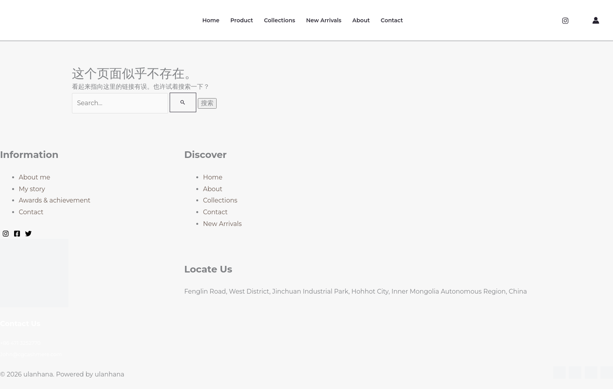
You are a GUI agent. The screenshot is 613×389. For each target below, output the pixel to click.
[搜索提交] (183, 102)
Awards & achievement (54, 200)
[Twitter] (28, 233)
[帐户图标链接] (595, 20)
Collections (279, 20)
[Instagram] (565, 20)
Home (210, 20)
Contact (392, 20)
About (361, 20)
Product (241, 20)
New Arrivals (323, 20)
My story (32, 189)
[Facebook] (17, 233)
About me (34, 177)
